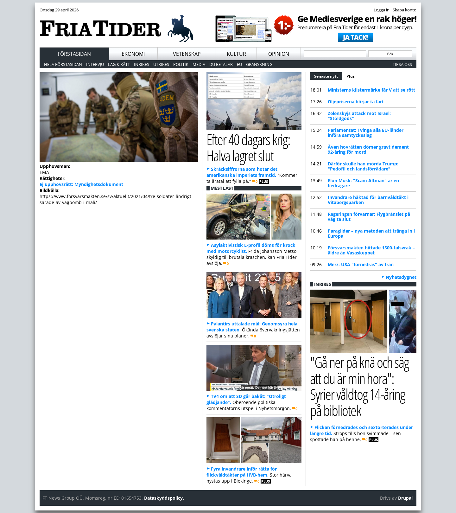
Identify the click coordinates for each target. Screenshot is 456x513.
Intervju (95, 64)
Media (199, 64)
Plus (350, 76)
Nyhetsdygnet (401, 277)
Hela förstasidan (63, 64)
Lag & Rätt (119, 64)
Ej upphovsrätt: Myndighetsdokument (81, 184)
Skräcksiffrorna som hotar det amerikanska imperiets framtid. (241, 172)
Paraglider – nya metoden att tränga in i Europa (371, 233)
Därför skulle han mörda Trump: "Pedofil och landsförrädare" (363, 166)
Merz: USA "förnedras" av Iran (361, 264)
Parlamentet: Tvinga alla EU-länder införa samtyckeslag (365, 132)
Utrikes (161, 64)
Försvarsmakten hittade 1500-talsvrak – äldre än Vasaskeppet (371, 250)
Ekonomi (133, 53)
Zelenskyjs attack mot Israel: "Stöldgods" (359, 115)
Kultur (236, 53)
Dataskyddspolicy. (164, 498)
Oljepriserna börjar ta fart (356, 102)
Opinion (278, 53)
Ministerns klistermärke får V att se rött (371, 90)
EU (239, 64)
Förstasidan (74, 53)
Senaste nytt (328, 75)
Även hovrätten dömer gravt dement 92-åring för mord (368, 149)
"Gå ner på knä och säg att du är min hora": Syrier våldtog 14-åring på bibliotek (359, 386)
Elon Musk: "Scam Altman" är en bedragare (363, 183)
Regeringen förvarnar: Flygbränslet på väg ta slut (369, 216)
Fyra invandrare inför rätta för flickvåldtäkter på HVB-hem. (241, 472)
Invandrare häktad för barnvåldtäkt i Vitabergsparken (368, 199)
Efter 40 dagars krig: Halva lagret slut (248, 147)
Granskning (259, 64)
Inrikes (141, 64)
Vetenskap (187, 53)
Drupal (405, 498)
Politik (180, 64)
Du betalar (221, 64)
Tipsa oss (402, 64)
